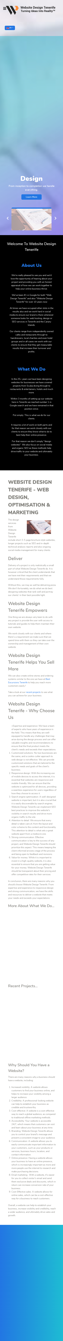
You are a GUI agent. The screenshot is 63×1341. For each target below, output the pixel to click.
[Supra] (31, 10)
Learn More (31, 197)
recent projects (33, 692)
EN (9, 28)
